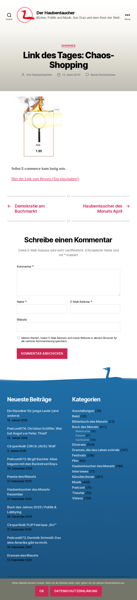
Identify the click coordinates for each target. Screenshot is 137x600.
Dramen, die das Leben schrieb (95, 450)
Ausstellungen (83, 411)
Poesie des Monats (21, 476)
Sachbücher (82, 439)
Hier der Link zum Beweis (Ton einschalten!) (45, 178)
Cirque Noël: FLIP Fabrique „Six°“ (32, 525)
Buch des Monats (85, 427)
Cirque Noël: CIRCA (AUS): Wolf (31, 446)
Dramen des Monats (22, 555)
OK (41, 591)
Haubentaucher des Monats (93, 466)
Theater (78, 493)
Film (75, 461)
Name (22, 301)
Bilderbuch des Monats (89, 421)
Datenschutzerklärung (75, 591)
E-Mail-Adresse (81, 301)
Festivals (79, 455)
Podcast (78, 487)
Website (22, 319)
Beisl (76, 416)
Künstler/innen (83, 477)
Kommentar (25, 266)
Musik (76, 482)
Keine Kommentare (103, 74)
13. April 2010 (71, 74)
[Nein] (132, 589)
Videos (77, 498)
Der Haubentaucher (55, 13)
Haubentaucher (42, 74)
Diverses (68, 45)
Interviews (80, 471)
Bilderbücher (83, 431)
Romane (80, 435)
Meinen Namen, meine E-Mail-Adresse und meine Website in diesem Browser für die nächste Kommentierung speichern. (69, 339)
